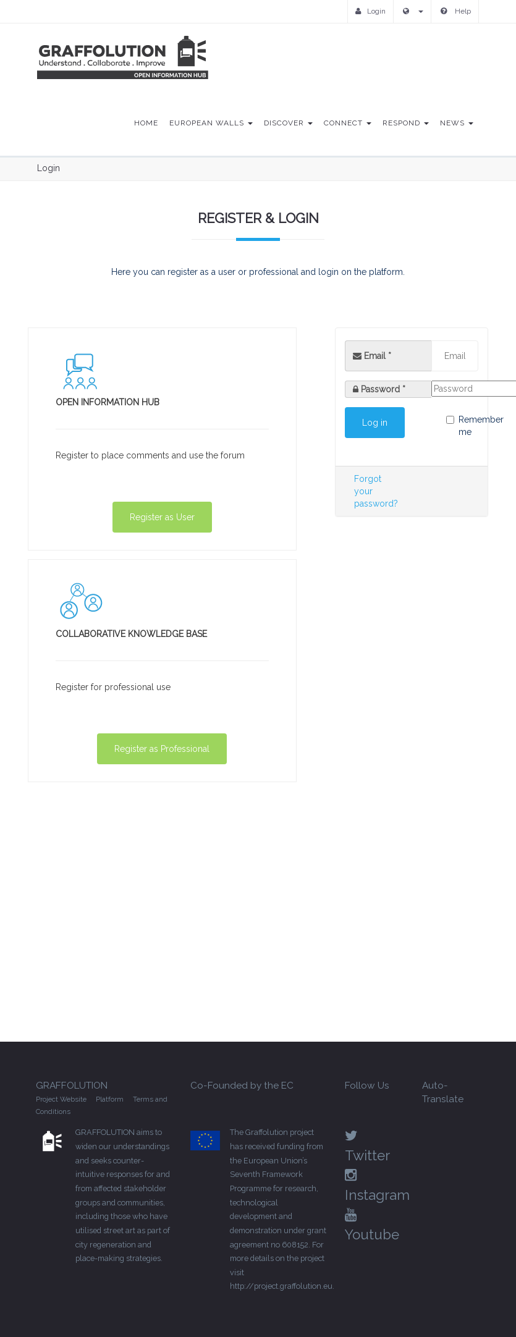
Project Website (61, 1099)
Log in (374, 423)
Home (146, 123)
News (456, 123)
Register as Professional (161, 749)
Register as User (162, 517)
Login (370, 11)
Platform (110, 1099)
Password (383, 389)
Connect (347, 123)
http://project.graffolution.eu (281, 1286)
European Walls (211, 123)
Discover (288, 123)
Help (456, 11)
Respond (406, 123)
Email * (372, 356)
